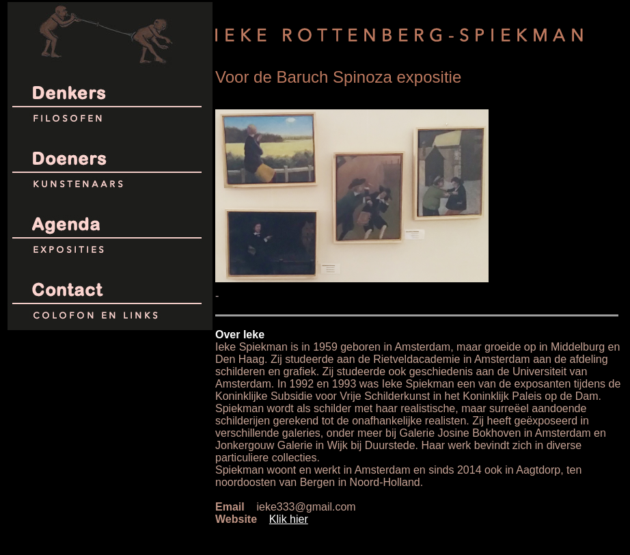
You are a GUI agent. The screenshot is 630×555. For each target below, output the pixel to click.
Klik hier (288, 519)
